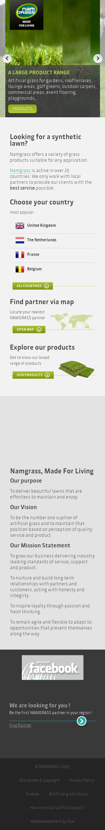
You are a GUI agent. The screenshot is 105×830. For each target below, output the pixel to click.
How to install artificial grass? (57, 807)
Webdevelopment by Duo (52, 821)
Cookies (32, 794)
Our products (30, 375)
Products (22, 108)
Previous (7, 58)
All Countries (29, 286)
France (33, 254)
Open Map (25, 329)
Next (97, 58)
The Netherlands (42, 240)
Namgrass (20, 170)
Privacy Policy (81, 780)
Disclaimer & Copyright (39, 780)
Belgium (34, 269)
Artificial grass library (68, 794)
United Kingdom (41, 225)
